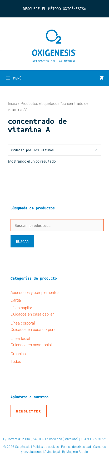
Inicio (12, 103)
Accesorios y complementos (35, 292)
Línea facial (20, 338)
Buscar (22, 241)
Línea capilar (21, 308)
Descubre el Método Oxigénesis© (54, 8)
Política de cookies (46, 447)
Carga (16, 300)
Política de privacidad (76, 447)
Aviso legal (52, 452)
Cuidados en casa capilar (32, 314)
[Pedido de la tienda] (54, 150)
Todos (16, 361)
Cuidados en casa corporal (33, 329)
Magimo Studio (77, 452)
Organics (18, 353)
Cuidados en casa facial (31, 344)
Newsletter (28, 411)
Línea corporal (23, 323)
